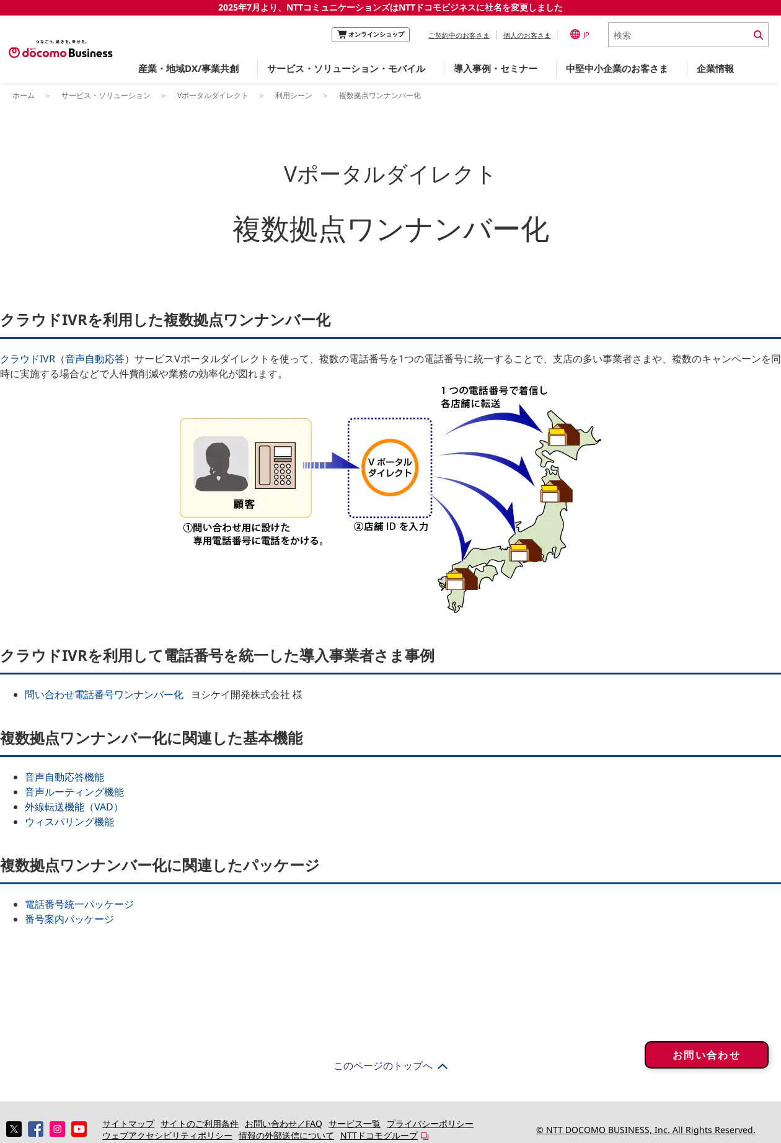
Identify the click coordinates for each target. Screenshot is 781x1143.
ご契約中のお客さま (459, 35)
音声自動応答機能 (64, 777)
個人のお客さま (527, 35)
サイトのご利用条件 (200, 1123)
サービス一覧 (355, 1123)
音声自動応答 (95, 358)
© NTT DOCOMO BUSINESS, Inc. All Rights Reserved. (646, 1130)
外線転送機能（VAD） (74, 807)
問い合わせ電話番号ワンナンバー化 (104, 694)
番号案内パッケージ (69, 919)
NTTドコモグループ (379, 1135)
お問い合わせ (707, 1064)
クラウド (20, 358)
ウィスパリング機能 (69, 821)
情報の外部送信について (286, 1135)
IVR (47, 358)
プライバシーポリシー (430, 1123)
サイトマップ (128, 1123)
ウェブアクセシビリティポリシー (167, 1135)
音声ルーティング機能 (74, 792)
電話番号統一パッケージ (79, 904)
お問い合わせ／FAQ (283, 1123)
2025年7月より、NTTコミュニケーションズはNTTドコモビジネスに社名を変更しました (390, 7)
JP (579, 34)
